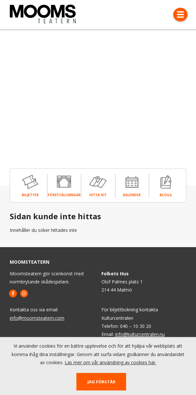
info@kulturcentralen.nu (140, 334)
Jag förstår (101, 382)
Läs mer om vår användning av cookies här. (110, 362)
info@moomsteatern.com (37, 318)
